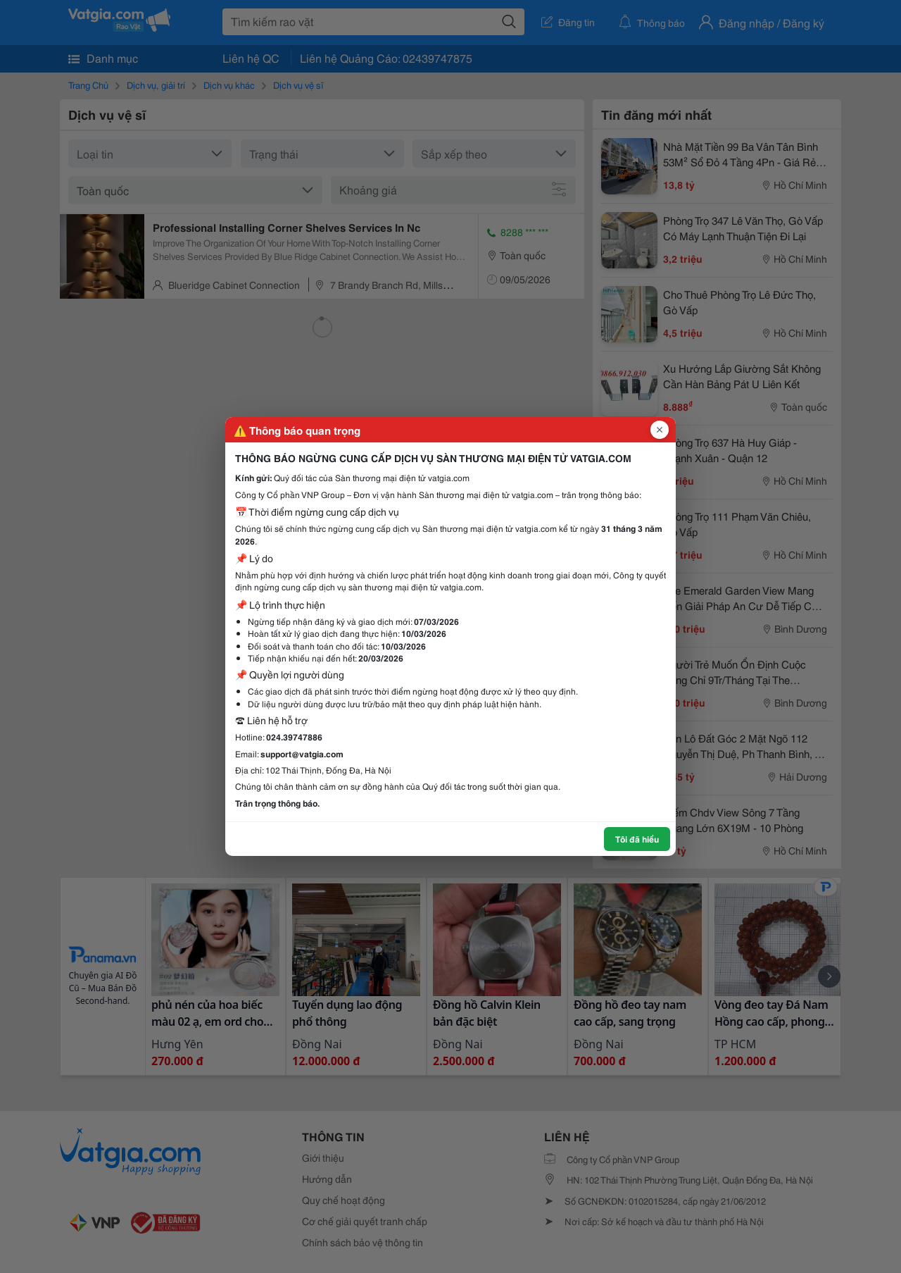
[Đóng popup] (659, 430)
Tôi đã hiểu (637, 839)
